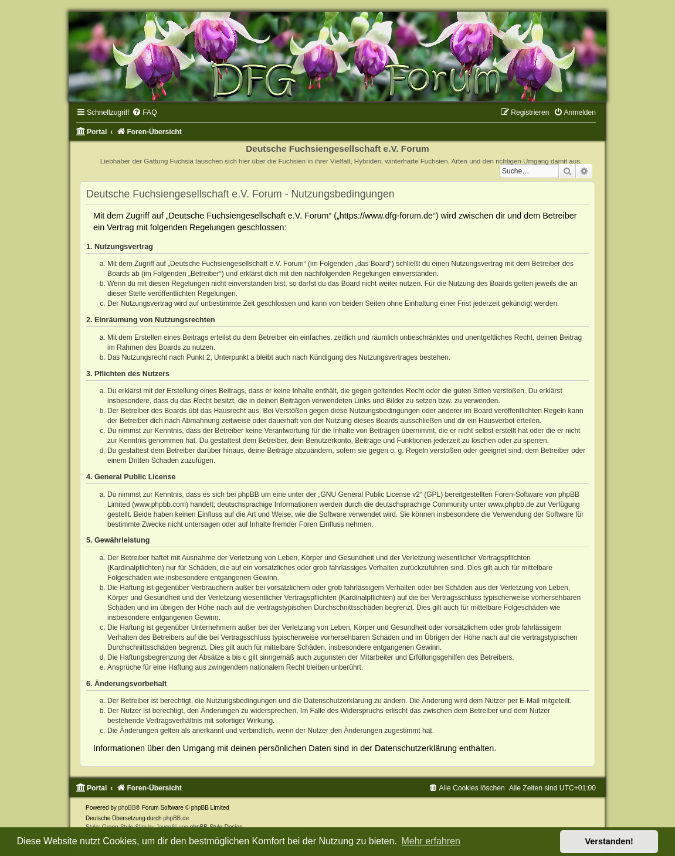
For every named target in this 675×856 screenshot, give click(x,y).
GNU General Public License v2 (369, 494)
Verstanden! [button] (609, 841)
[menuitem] (144, 112)
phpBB (127, 807)
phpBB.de (176, 818)
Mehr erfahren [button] (430, 841)
